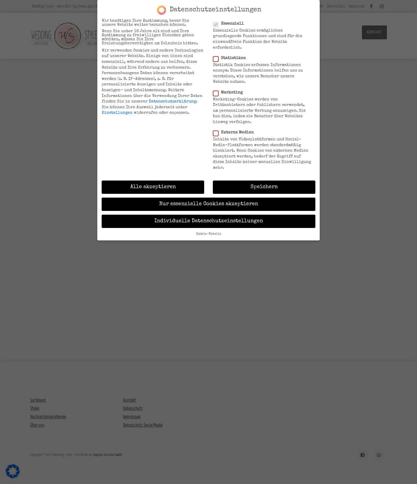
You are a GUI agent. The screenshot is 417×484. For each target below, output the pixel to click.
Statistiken (231, 58)
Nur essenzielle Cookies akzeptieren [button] (208, 204)
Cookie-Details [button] (208, 234)
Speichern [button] (264, 187)
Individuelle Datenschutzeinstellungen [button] (208, 221)
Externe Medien (235, 132)
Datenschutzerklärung (172, 102)
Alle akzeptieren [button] (153, 187)
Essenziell (230, 24)
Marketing (229, 92)
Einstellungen (117, 113)
